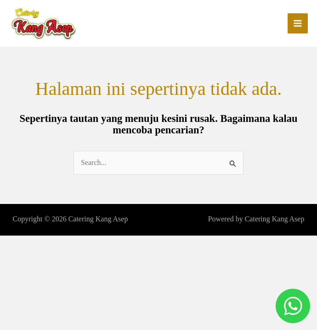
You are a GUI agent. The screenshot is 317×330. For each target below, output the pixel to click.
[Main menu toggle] (298, 23)
